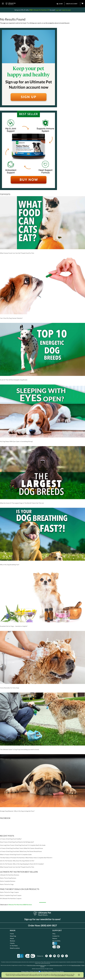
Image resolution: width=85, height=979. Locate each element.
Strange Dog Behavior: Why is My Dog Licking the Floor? (17, 811)
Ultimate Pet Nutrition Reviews (9, 875)
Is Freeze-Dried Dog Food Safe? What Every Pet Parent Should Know (21, 851)
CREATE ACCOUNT (71, 3)
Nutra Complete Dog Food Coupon (10, 895)
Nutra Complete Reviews (7, 881)
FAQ (53, 933)
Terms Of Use (34, 971)
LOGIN (59, 3)
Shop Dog (13, 936)
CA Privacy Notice (59, 971)
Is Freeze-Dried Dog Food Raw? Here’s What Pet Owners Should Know (21, 848)
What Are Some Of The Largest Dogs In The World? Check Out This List (22, 503)
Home (12, 933)
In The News (14, 945)
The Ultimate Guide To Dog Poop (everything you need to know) (19, 749)
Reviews (12, 941)
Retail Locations (15, 948)
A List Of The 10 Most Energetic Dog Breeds (13, 380)
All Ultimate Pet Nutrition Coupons (10, 898)
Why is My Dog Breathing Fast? (9, 564)
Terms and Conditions (60, 975)
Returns (54, 938)
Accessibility (56, 941)
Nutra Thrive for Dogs (7, 884)
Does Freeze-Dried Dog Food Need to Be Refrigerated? (17, 842)
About (12, 938)
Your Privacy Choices (46, 971)
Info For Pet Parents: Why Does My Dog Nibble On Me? (17, 861)
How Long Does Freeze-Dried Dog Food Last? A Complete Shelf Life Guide (22, 845)
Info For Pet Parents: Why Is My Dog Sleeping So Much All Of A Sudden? (22, 864)
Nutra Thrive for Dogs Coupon (9, 892)
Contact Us (55, 936)
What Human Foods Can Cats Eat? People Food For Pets (17, 253)
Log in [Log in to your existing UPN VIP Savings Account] (57, 10)
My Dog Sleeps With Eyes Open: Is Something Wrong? (16, 441)
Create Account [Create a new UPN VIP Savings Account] (66, 10)
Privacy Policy (25, 971)
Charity (12, 943)
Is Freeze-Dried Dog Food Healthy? (11, 839)
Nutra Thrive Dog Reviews (8, 878)
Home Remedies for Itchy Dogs (9, 688)
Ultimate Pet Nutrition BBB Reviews (20, 904)
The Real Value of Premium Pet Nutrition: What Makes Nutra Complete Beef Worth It (26, 857)
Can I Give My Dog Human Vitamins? (11, 318)
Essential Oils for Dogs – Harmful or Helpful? (13, 626)
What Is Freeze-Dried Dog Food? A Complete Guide (16, 854)
